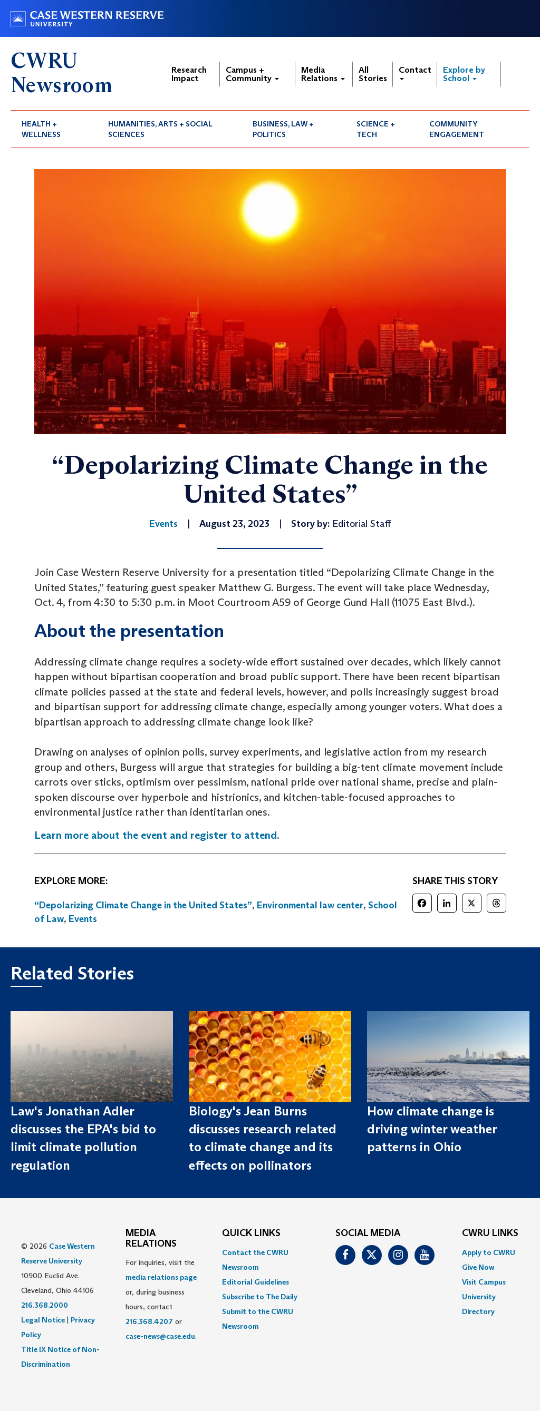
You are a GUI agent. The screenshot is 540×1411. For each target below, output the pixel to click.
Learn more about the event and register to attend (155, 835)
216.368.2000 (44, 1305)
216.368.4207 (149, 1321)
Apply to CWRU (488, 1252)
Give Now (478, 1267)
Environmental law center (310, 905)
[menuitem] (54, 129)
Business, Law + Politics (283, 129)
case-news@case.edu (160, 1336)
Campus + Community (252, 74)
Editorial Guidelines (255, 1282)
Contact (415, 72)
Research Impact (189, 74)
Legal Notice (43, 1320)
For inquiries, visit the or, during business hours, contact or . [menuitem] (161, 1299)
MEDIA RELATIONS (151, 1238)
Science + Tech (375, 129)
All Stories (373, 74)
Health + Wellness (41, 129)
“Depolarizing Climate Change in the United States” (143, 905)
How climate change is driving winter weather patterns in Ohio (432, 1129)
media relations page (161, 1277)
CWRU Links (490, 1233)
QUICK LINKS (251, 1233)
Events (83, 919)
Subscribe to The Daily (259, 1296)
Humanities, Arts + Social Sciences (160, 129)
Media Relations (323, 74)
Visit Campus (484, 1282)
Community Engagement (456, 129)
